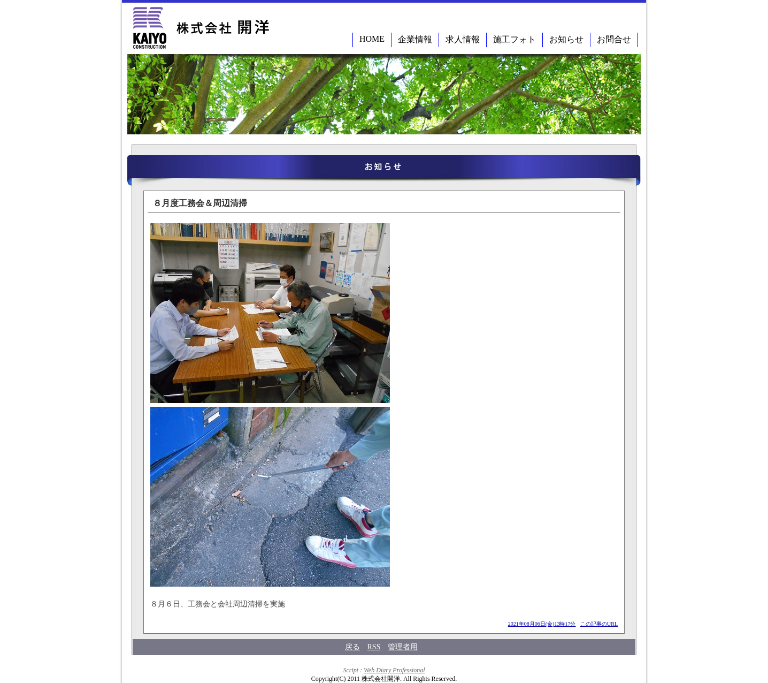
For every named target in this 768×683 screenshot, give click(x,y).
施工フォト (514, 39)
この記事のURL (599, 624)
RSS (374, 647)
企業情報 (415, 39)
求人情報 (463, 39)
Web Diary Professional (394, 670)
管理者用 (403, 647)
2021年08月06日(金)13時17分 (542, 624)
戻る (352, 647)
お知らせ (566, 39)
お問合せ (614, 39)
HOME (372, 38)
